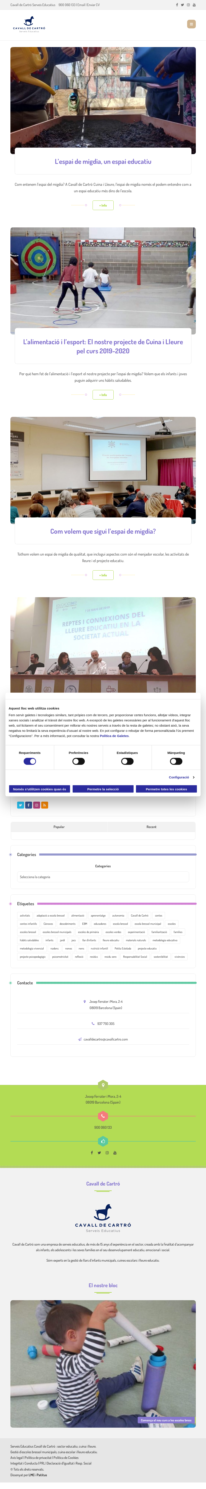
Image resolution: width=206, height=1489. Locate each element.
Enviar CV (93, 5)
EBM (84, 930)
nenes (68, 955)
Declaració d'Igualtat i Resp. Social (69, 1470)
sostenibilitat (161, 963)
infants (49, 946)
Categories (103, 872)
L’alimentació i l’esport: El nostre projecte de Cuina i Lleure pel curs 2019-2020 (103, 345)
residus (94, 963)
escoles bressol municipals (57, 938)
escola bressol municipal (148, 930)
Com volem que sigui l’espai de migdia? (103, 529)
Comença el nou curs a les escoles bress (166, 1427)
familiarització (159, 938)
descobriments (67, 930)
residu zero (110, 963)
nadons (55, 955)
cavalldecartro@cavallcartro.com (106, 1046)
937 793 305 (105, 1030)
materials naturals (136, 946)
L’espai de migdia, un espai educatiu (103, 161)
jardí (62, 946)
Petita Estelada (123, 955)
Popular (59, 833)
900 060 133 (67, 5)
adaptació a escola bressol (51, 922)
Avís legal (16, 1464)
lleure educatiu (111, 946)
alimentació (77, 922)
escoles (172, 930)
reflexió (79, 963)
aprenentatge (98, 922)
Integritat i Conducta (24, 1470)
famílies (178, 938)
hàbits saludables (29, 946)
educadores (100, 930)
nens (81, 955)
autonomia (118, 922)
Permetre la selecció (103, 789)
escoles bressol (28, 938)
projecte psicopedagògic (33, 963)
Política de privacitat (38, 1464)
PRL (42, 1470)
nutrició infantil (99, 955)
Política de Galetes (114, 736)
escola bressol (120, 930)
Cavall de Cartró (139, 922)
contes (158, 922)
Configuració (179, 777)
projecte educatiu (147, 955)
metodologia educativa (165, 946)
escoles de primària (88, 938)
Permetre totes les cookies (166, 789)
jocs (74, 946)
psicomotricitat (60, 963)
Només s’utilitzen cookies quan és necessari (39, 790)
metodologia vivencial (32, 955)
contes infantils (28, 930)
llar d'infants (89, 946)
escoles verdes (113, 938)
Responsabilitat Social (135, 963)
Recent (152, 833)
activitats (25, 922)
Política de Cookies (66, 1464)
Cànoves (48, 930)
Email (81, 5)
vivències (180, 963)
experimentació (136, 938)
